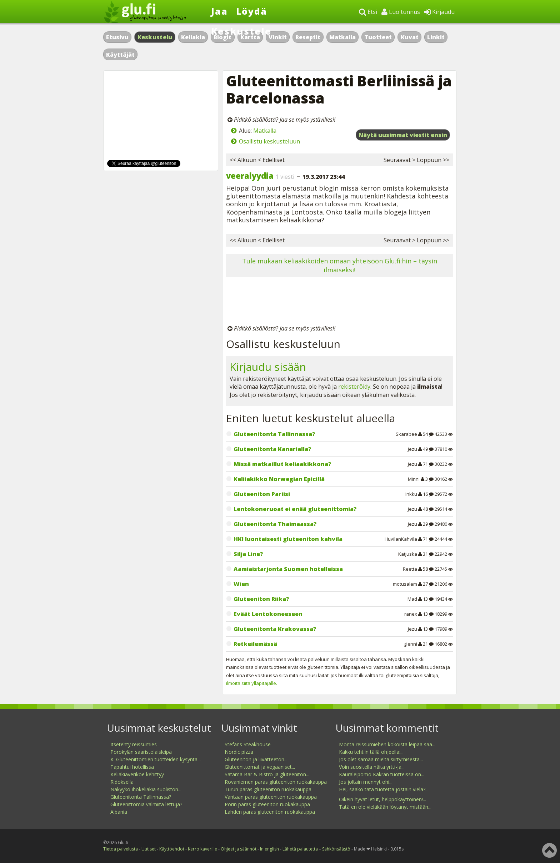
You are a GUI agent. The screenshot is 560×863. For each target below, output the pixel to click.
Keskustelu (155, 37)
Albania (118, 811)
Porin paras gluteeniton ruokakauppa (267, 804)
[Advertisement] (339, 302)
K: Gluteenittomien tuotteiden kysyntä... (155, 759)
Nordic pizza (239, 751)
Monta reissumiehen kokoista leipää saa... (387, 744)
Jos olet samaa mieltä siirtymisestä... (381, 759)
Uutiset (148, 849)
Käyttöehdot (171, 849)
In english (269, 849)
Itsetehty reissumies (133, 744)
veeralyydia (250, 175)
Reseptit (307, 37)
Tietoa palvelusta (120, 849)
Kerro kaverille (202, 849)
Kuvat (410, 37)
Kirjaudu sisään (268, 366)
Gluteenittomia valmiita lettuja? (146, 804)
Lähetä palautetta (300, 849)
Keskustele (241, 31)
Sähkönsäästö (336, 849)
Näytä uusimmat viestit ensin (403, 135)
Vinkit (278, 37)
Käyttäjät (120, 55)
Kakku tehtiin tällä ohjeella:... (371, 751)
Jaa (219, 11)
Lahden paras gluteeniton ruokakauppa (270, 811)
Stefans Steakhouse (248, 744)
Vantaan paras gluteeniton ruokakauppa (271, 796)
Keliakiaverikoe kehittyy (137, 774)
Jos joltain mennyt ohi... (365, 781)
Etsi (368, 12)
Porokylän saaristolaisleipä (141, 751)
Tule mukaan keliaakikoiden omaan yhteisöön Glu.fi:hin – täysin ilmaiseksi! (339, 265)
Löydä (251, 11)
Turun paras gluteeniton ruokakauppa (268, 789)
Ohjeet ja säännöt (238, 849)
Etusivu (117, 37)
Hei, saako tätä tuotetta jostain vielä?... (384, 789)
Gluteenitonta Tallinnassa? (140, 796)
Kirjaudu (439, 12)
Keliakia (193, 37)
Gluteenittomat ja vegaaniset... (260, 766)
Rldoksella (122, 781)
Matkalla (342, 37)
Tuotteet (378, 37)
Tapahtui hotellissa (132, 766)
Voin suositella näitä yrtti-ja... (372, 766)
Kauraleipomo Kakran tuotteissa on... (381, 774)
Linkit (436, 37)
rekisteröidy (354, 386)
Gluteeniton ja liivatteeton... (256, 759)
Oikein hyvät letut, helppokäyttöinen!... (382, 799)
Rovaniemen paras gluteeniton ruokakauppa (276, 781)
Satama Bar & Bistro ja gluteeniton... (267, 774)
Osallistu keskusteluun (269, 141)
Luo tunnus (400, 12)
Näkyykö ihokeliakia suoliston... (145, 789)
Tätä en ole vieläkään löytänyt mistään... (385, 806)
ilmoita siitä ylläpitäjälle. (251, 683)
